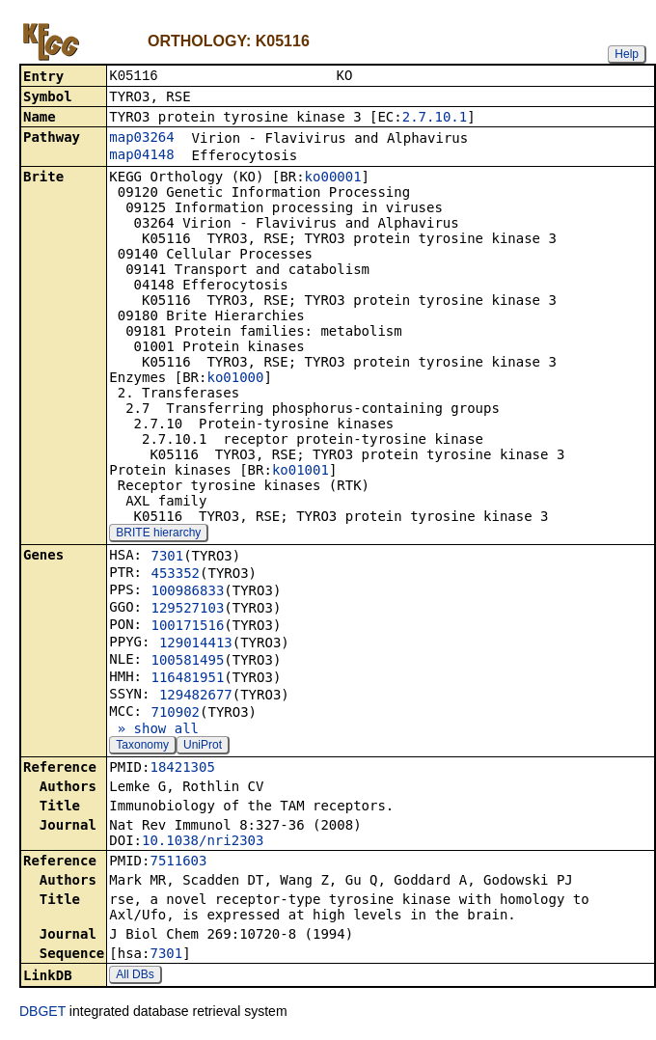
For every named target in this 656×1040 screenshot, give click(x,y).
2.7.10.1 (434, 118)
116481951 (187, 679)
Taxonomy (142, 746)
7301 (166, 557)
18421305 (182, 769)
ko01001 (300, 471)
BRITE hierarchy (158, 534)
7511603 (178, 862)
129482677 (195, 696)
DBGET (42, 1013)
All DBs (134, 976)
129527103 (187, 609)
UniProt (202, 746)
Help (627, 54)
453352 (175, 575)
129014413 (195, 644)
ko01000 (234, 379)
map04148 (141, 156)
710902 (175, 714)
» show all (154, 730)
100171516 (187, 627)
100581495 (187, 662)
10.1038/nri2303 (202, 842)
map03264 (141, 139)
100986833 (187, 592)
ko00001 (333, 178)
